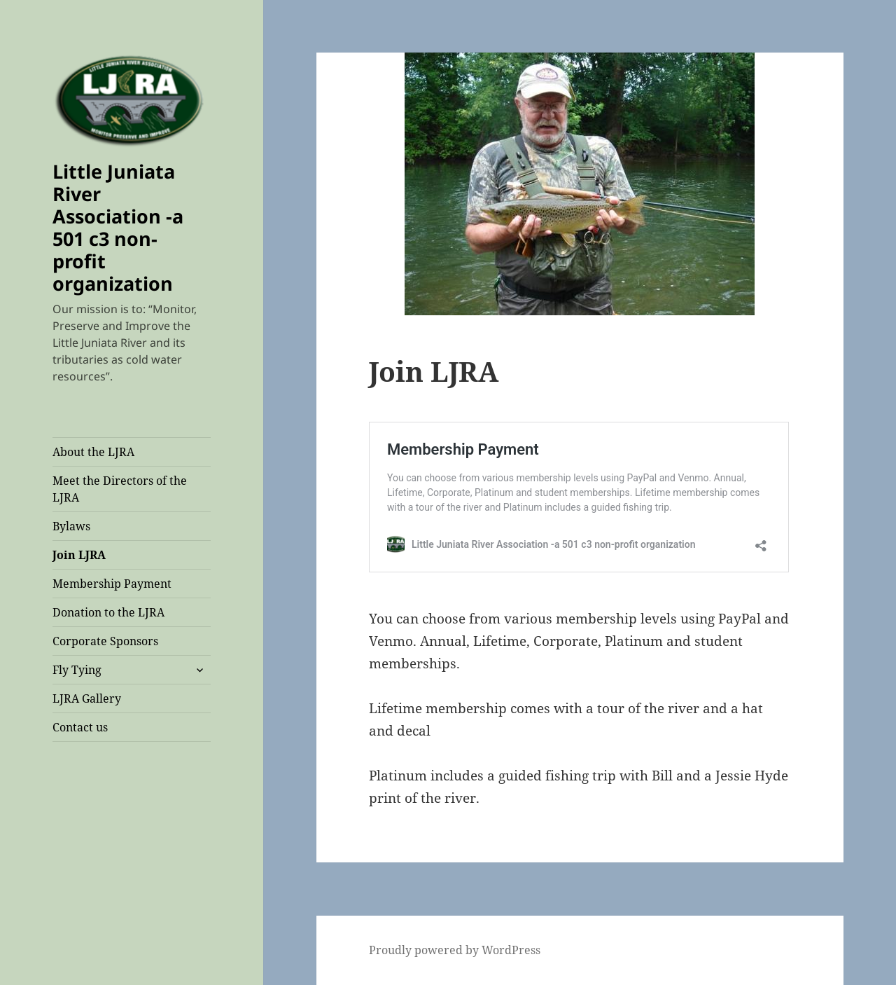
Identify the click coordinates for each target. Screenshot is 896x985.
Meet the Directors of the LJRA (119, 489)
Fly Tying (77, 669)
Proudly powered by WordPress (454, 950)
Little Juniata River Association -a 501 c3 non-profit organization (117, 227)
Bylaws (71, 526)
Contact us (80, 727)
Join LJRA (79, 555)
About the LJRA (93, 452)
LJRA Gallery (86, 698)
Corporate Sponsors (105, 641)
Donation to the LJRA (108, 612)
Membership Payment (112, 583)
